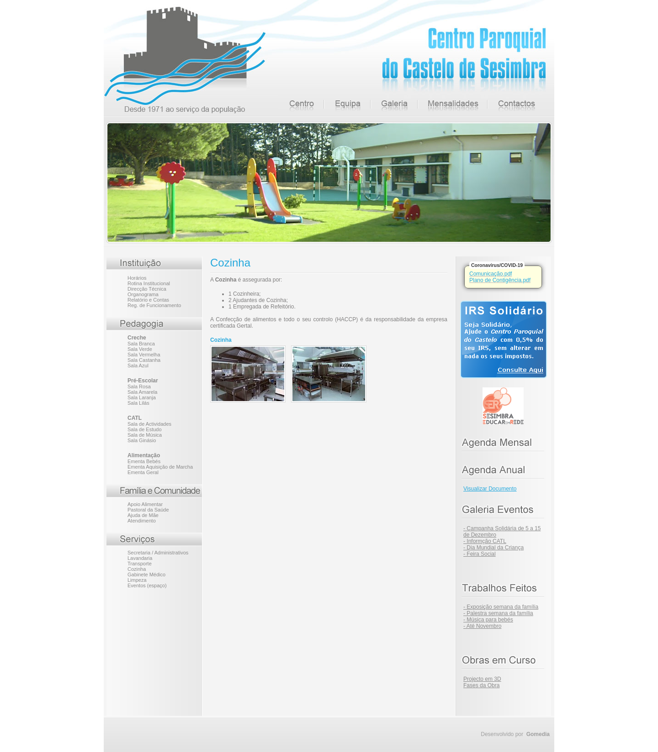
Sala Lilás (138, 403)
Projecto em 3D (482, 679)
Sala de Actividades (149, 424)
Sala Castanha (143, 360)
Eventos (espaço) (147, 585)
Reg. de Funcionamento (154, 305)
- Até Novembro (482, 626)
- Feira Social (479, 554)
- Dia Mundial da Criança (493, 547)
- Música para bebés (488, 619)
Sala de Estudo (144, 429)
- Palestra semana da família (498, 613)
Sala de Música (144, 435)
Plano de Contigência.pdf (500, 280)
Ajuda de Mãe (143, 515)
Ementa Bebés (143, 461)
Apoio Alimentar (145, 504)
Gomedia (538, 734)
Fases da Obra (481, 685)
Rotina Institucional (148, 283)
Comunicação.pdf (490, 274)
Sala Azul (138, 365)
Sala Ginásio (141, 440)
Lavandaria (139, 558)
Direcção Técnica (146, 289)
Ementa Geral (143, 472)
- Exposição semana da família (500, 607)
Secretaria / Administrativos (157, 552)
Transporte (139, 563)
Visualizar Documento (490, 489)
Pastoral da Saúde (148, 509)
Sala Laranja (141, 397)
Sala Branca (141, 343)
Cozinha (136, 569)
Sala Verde (139, 349)
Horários (137, 278)
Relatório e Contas (148, 300)
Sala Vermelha (143, 354)
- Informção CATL (484, 541)
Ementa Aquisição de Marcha (160, 467)
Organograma (143, 294)
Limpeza (137, 580)
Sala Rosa (139, 386)
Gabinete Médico (146, 574)
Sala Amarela (142, 392)
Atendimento (141, 520)
